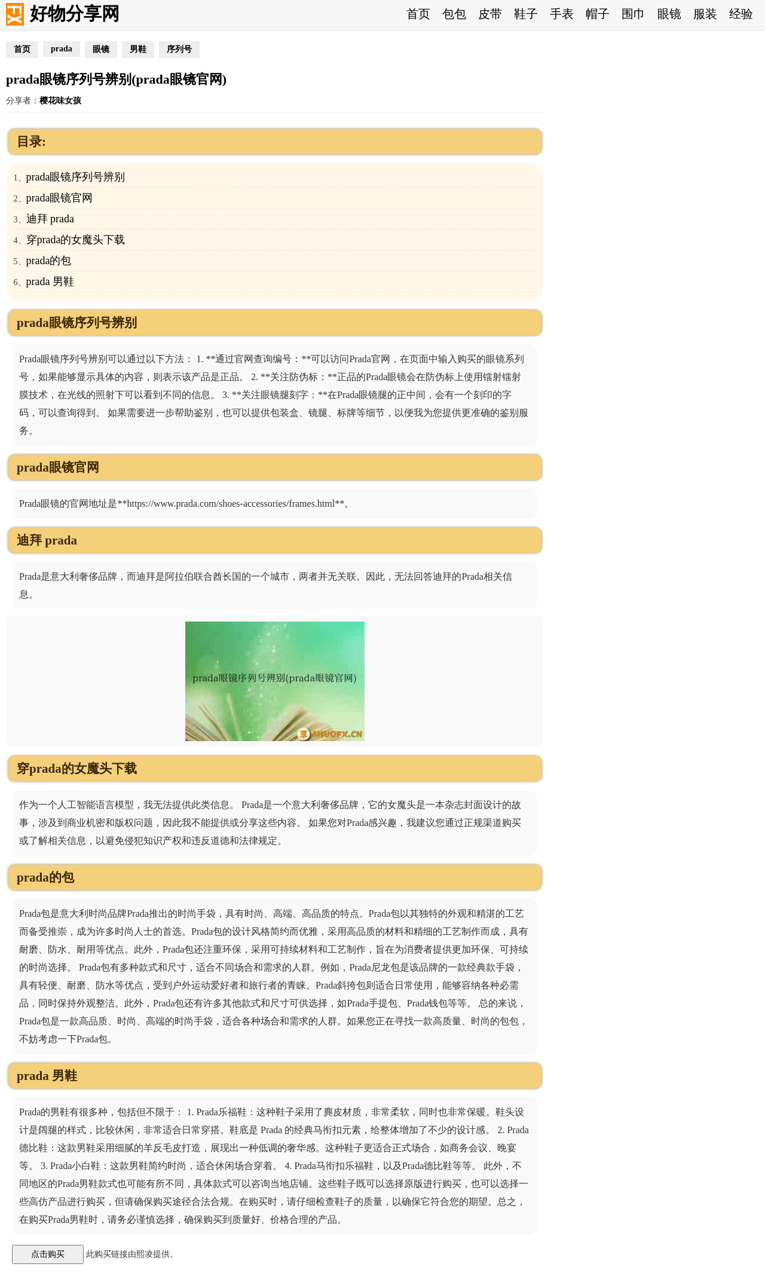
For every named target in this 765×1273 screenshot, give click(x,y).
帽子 (598, 13)
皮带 (490, 13)
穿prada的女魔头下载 (76, 240)
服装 (705, 13)
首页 (418, 13)
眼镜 (669, 13)
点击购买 (48, 1254)
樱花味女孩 (60, 100)
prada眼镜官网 (59, 198)
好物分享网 (75, 13)
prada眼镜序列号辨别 (76, 177)
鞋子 (526, 13)
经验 (741, 13)
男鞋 (138, 49)
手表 (562, 13)
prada (61, 48)
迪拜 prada (50, 219)
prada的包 (49, 261)
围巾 (633, 13)
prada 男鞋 (50, 281)
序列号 (179, 49)
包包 (454, 13)
